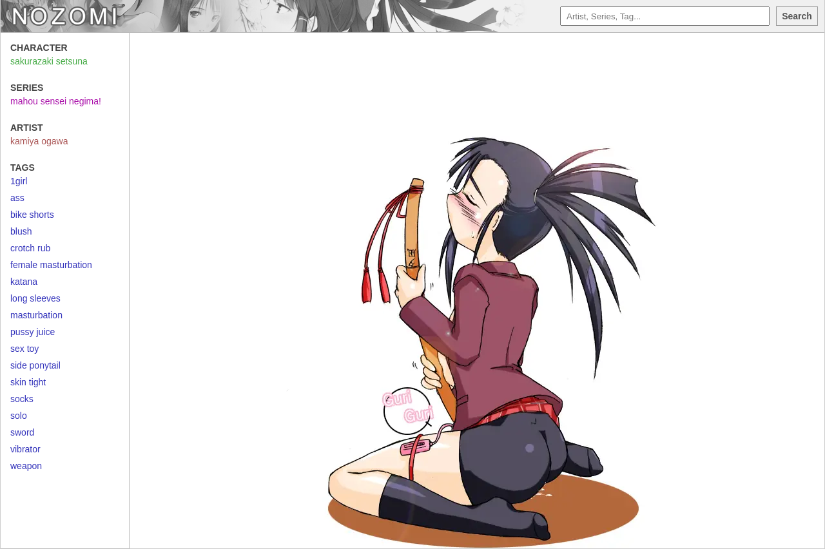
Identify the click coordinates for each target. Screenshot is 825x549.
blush (21, 231)
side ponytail (35, 365)
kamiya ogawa (39, 141)
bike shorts (32, 214)
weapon (26, 466)
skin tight (28, 382)
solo (18, 415)
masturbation (36, 315)
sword (22, 432)
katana (23, 281)
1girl (18, 181)
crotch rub (30, 248)
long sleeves (35, 298)
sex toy (24, 348)
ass (17, 198)
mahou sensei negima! (55, 101)
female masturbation (51, 265)
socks (22, 399)
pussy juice (32, 332)
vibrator (25, 449)
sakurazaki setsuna (49, 61)
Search (797, 16)
